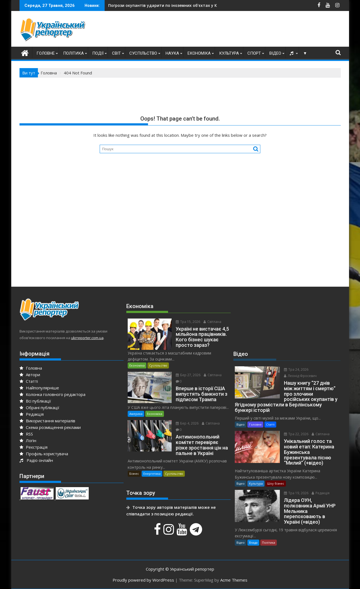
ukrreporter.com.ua (87, 337)
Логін (27, 440)
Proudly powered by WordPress (143, 580)
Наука (172, 53)
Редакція (31, 414)
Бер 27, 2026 (188, 375)
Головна (30, 368)
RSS (26, 434)
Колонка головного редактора (52, 394)
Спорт (254, 53)
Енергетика (152, 473)
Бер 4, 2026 (187, 423)
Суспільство (143, 53)
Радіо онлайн (36, 460)
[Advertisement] (241, 30)
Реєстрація (33, 447)
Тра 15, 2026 (188, 321)
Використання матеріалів (47, 420)
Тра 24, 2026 (296, 369)
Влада (253, 542)
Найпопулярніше (39, 387)
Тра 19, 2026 (296, 493)
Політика (73, 53)
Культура (229, 53)
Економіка (199, 53)
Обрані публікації (39, 407)
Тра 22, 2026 (296, 434)
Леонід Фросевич (300, 375)
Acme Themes (233, 580)
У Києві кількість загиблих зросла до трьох (161, 5)
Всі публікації (35, 401)
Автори (29, 374)
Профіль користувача (43, 453)
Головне (46, 53)
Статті (28, 381)
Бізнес (134, 473)
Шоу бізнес (275, 483)
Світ (116, 53)
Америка (136, 414)
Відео (275, 53)
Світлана (212, 321)
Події (98, 53)
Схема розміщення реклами (50, 427)
